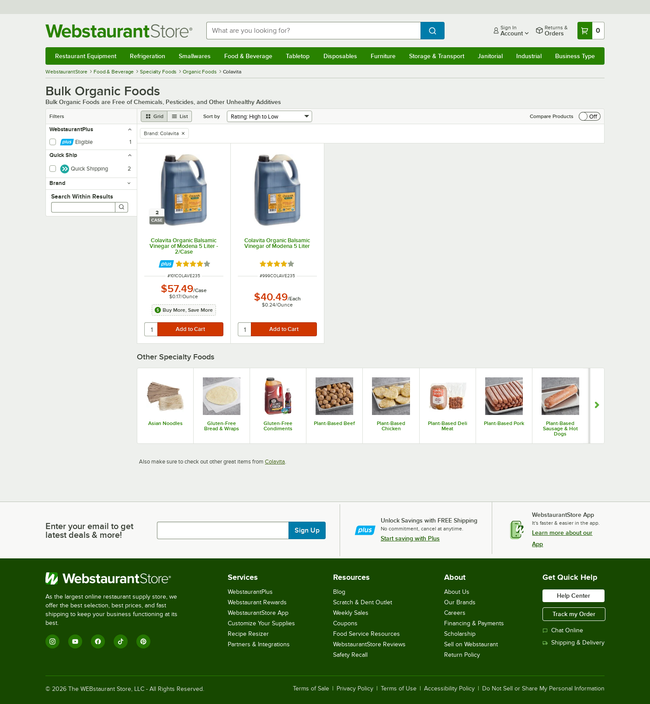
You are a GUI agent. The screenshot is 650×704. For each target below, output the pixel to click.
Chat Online (562, 630)
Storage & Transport (436, 55)
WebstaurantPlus (250, 592)
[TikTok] (121, 641)
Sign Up (307, 530)
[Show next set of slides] (597, 405)
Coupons (345, 623)
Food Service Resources (366, 634)
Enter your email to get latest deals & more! (89, 530)
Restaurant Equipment (85, 55)
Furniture (383, 55)
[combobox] (313, 30)
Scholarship (460, 634)
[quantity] (151, 329)
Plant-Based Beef (334, 423)
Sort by (211, 116)
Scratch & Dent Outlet (362, 602)
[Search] (121, 207)
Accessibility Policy (449, 689)
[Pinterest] (143, 641)
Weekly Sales (350, 613)
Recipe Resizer (248, 634)
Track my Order (574, 613)
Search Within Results (82, 196)
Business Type (575, 55)
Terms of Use (399, 689)
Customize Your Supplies (261, 623)
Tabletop (297, 55)
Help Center (573, 595)
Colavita (275, 461)
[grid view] (154, 116)
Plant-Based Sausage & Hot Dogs (560, 428)
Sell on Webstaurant (471, 644)
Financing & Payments (474, 623)
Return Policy (462, 655)
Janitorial (490, 55)
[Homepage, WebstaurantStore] (118, 31)
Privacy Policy (355, 689)
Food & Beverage (248, 55)
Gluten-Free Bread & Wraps (221, 426)
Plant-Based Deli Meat (447, 426)
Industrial (529, 55)
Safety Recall (350, 655)
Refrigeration (147, 55)
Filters (56, 116)
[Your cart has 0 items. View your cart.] (591, 30)
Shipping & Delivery (573, 642)
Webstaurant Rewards (257, 602)
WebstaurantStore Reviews (369, 644)
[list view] (179, 116)
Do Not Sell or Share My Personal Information (543, 689)
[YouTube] (75, 641)
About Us (456, 592)
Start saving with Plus (410, 538)
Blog (339, 592)
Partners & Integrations (259, 644)
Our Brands (460, 602)
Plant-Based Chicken (391, 426)
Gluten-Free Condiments (278, 426)
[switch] (590, 116)
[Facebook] (98, 641)
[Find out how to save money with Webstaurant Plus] (166, 264)
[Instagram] (52, 641)
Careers (455, 613)
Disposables (340, 55)
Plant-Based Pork (504, 423)
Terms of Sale (311, 689)
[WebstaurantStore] (117, 579)
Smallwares (195, 55)
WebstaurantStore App (258, 613)
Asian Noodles (165, 423)
